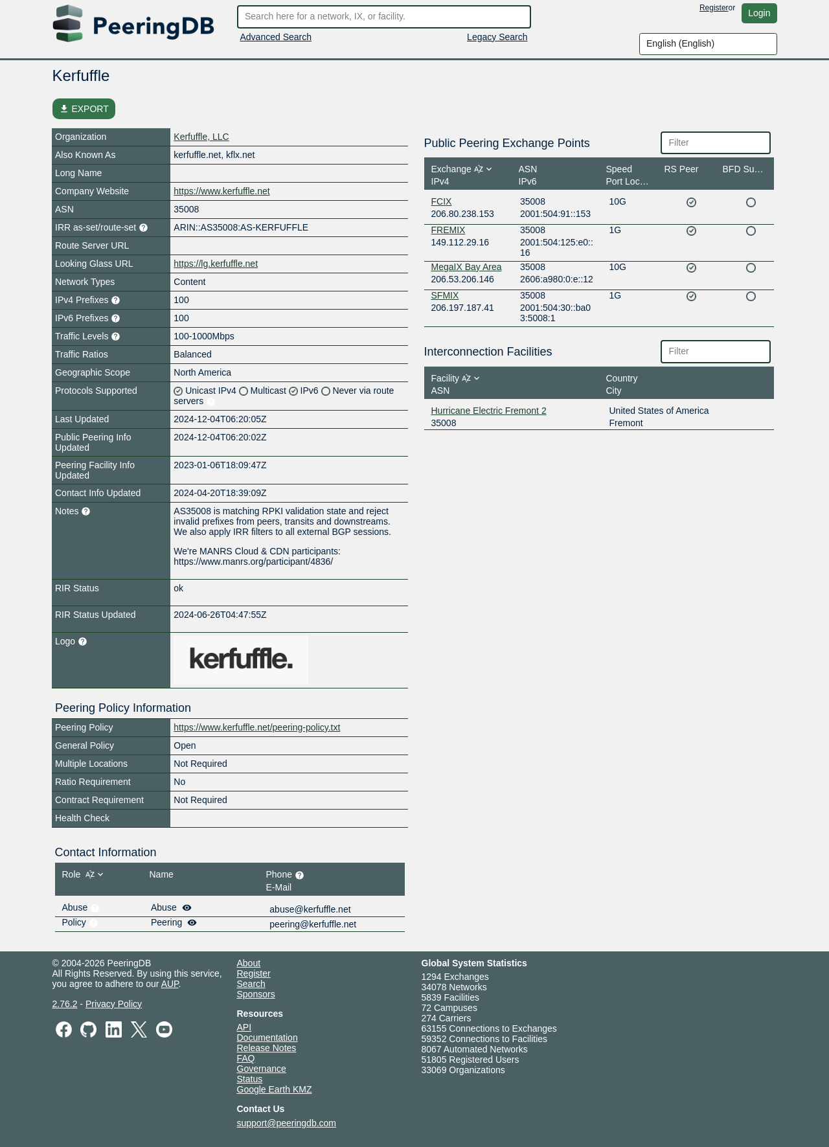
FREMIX (448, 230)
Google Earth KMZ (274, 1089)
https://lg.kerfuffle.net (216, 263)
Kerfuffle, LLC (201, 136)
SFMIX (445, 295)
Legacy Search (497, 37)
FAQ (246, 1058)
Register (714, 7)
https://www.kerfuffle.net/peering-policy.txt (257, 727)
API (244, 1027)
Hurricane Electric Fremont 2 (489, 410)
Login (759, 13)
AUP (170, 984)
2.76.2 (65, 1004)
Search (251, 984)
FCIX (441, 201)
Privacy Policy (113, 1004)
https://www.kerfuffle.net (221, 191)
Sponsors (256, 994)
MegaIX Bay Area (466, 267)
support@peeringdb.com (287, 1123)
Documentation (267, 1037)
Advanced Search (276, 37)
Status (250, 1079)
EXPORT (84, 109)
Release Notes (267, 1048)
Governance (261, 1068)
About (249, 963)
